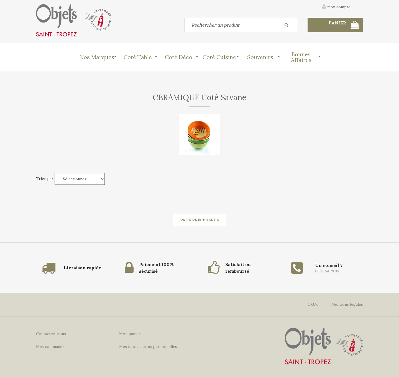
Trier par (44, 178)
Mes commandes (51, 346)
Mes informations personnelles (148, 346)
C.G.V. (313, 304)
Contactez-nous (51, 333)
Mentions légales (347, 304)
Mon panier (129, 333)
